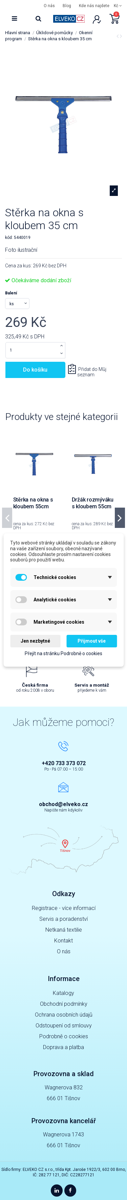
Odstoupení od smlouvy (64, 1025)
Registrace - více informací (64, 908)
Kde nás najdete (94, 5)
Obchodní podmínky (63, 1004)
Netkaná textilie (63, 930)
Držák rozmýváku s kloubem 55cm (92, 503)
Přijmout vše (92, 641)
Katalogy (63, 993)
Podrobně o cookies (63, 1036)
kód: (9, 237)
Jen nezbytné (35, 641)
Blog (67, 5)
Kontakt (63, 940)
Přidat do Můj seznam (91, 372)
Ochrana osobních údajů (63, 1015)
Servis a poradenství (63, 919)
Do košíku (35, 369)
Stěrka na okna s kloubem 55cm (33, 503)
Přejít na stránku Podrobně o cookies (63, 653)
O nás (49, 5)
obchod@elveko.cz (63, 804)
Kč (118, 5)
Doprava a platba (63, 1047)
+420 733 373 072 (64, 763)
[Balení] (17, 303)
